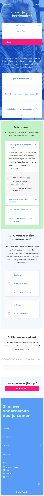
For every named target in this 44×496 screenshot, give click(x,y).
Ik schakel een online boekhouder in (22, 109)
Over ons (22, 454)
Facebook (9, 470)
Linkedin (9, 477)
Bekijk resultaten (22, 388)
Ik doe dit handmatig (20, 178)
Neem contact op (12, 467)
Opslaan (22, 42)
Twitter (8, 474)
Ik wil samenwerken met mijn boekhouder (22, 189)
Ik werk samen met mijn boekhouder (22, 94)
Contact (22, 462)
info (28, 177)
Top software (22, 437)
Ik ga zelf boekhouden (22, 79)
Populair (22, 428)
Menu (37, 4)
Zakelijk (22, 446)
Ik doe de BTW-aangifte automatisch (19, 183)
